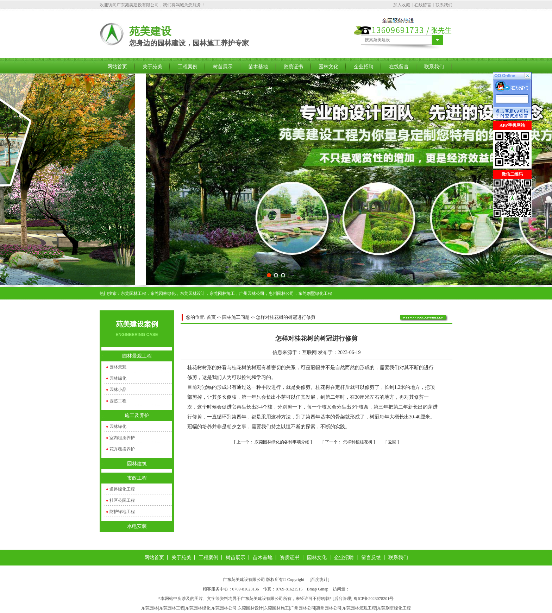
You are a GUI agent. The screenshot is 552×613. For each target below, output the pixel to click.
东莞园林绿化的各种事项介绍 (273, 442)
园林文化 (328, 66)
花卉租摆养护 (122, 449)
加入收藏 (401, 4)
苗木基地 (258, 66)
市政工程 (137, 478)
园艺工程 (117, 400)
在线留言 (422, 4)
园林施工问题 (236, 317)
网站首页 (117, 66)
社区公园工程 (122, 500)
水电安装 (137, 526)
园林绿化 (117, 378)
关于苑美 (152, 66)
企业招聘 (364, 66)
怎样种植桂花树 (349, 442)
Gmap (323, 589)
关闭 (497, 221)
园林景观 (117, 367)
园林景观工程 (137, 356)
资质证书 (293, 66)
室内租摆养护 (122, 437)
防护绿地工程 (122, 511)
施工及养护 (137, 415)
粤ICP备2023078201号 (373, 598)
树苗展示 (223, 66)
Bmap (312, 589)
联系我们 (443, 4)
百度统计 (319, 579)
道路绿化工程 (122, 489)
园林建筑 (137, 463)
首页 (211, 317)
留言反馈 (371, 557)
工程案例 (187, 66)
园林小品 (117, 389)
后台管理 (342, 598)
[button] (269, 275)
